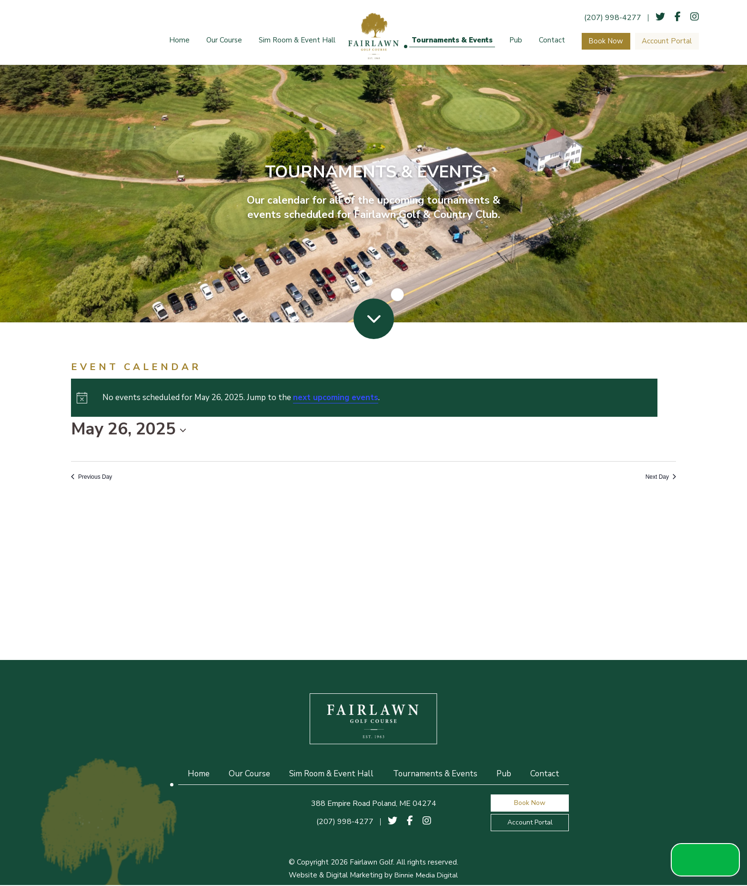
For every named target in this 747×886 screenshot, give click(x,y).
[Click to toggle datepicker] (128, 430)
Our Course (224, 41)
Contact (552, 41)
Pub (515, 41)
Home (179, 41)
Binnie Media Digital (426, 876)
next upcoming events (335, 398)
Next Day (661, 477)
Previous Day (91, 477)
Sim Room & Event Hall (297, 41)
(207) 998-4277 (615, 17)
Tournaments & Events (452, 41)
